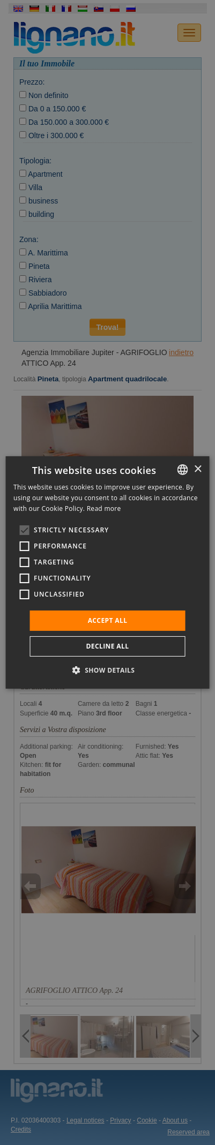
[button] (107, 670)
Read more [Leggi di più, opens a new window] (104, 508)
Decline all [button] (107, 646)
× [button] (198, 469)
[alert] (107, 572)
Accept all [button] (108, 620)
